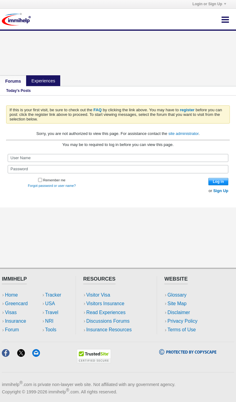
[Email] (39, 355)
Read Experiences (106, 312)
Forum (12, 329)
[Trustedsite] (94, 361)
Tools (51, 329)
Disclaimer (178, 312)
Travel (51, 312)
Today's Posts (18, 91)
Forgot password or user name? (52, 185)
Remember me (51, 180)
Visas (11, 312)
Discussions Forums (108, 321)
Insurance (15, 321)
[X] (24, 355)
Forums (13, 81)
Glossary (177, 295)
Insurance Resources (109, 329)
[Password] (118, 169)
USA (50, 303)
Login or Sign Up (209, 4)
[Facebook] (9, 355)
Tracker (53, 295)
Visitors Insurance (105, 303)
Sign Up (220, 190)
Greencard (16, 303)
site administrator (183, 133)
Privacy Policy (182, 321)
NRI (49, 321)
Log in (218, 181)
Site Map (177, 303)
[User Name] (118, 158)
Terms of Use (181, 329)
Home (11, 295)
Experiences (43, 80)
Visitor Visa (98, 295)
